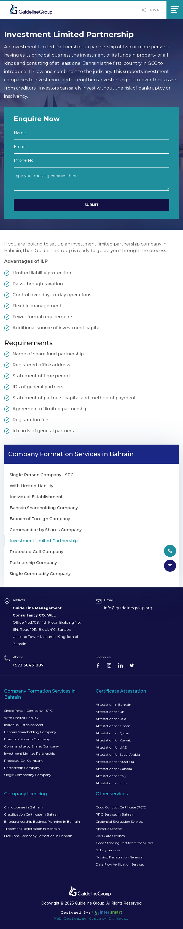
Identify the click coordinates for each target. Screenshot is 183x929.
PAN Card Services (110, 836)
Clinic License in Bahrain (23, 807)
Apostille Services (109, 829)
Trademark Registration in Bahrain (32, 829)
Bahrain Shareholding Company (30, 732)
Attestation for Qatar (112, 733)
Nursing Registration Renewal (119, 857)
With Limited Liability (21, 718)
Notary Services (108, 850)
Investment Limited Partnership (29, 753)
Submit (92, 205)
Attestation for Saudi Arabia (118, 754)
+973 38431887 (28, 665)
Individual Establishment (24, 725)
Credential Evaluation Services (119, 821)
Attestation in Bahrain (113, 704)
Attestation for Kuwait (113, 740)
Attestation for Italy (111, 776)
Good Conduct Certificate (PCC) (121, 807)
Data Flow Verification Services (120, 864)
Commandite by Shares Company (31, 746)
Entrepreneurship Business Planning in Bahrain (42, 821)
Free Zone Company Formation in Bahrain (38, 836)
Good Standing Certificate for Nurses (124, 843)
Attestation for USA (111, 719)
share (150, 10)
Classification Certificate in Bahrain (32, 814)
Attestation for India (111, 783)
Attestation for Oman (113, 726)
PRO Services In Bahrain (115, 814)
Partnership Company (22, 768)
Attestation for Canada (114, 769)
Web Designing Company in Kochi (91, 919)
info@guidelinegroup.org (128, 608)
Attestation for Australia (115, 762)
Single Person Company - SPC (28, 710)
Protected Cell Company (23, 760)
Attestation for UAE (111, 747)
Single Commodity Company (27, 775)
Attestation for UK (110, 712)
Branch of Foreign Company (27, 739)
